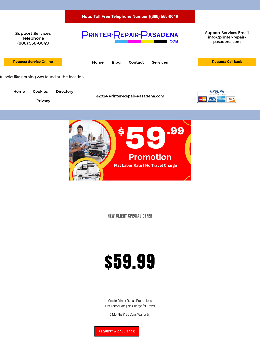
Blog (116, 62)
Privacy (43, 101)
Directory (64, 91)
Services (160, 62)
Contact (136, 62)
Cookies (40, 91)
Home (98, 62)
